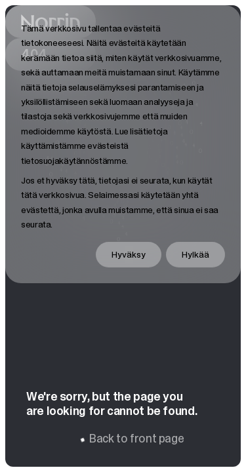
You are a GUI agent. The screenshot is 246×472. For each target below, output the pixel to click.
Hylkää (195, 254)
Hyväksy (129, 254)
